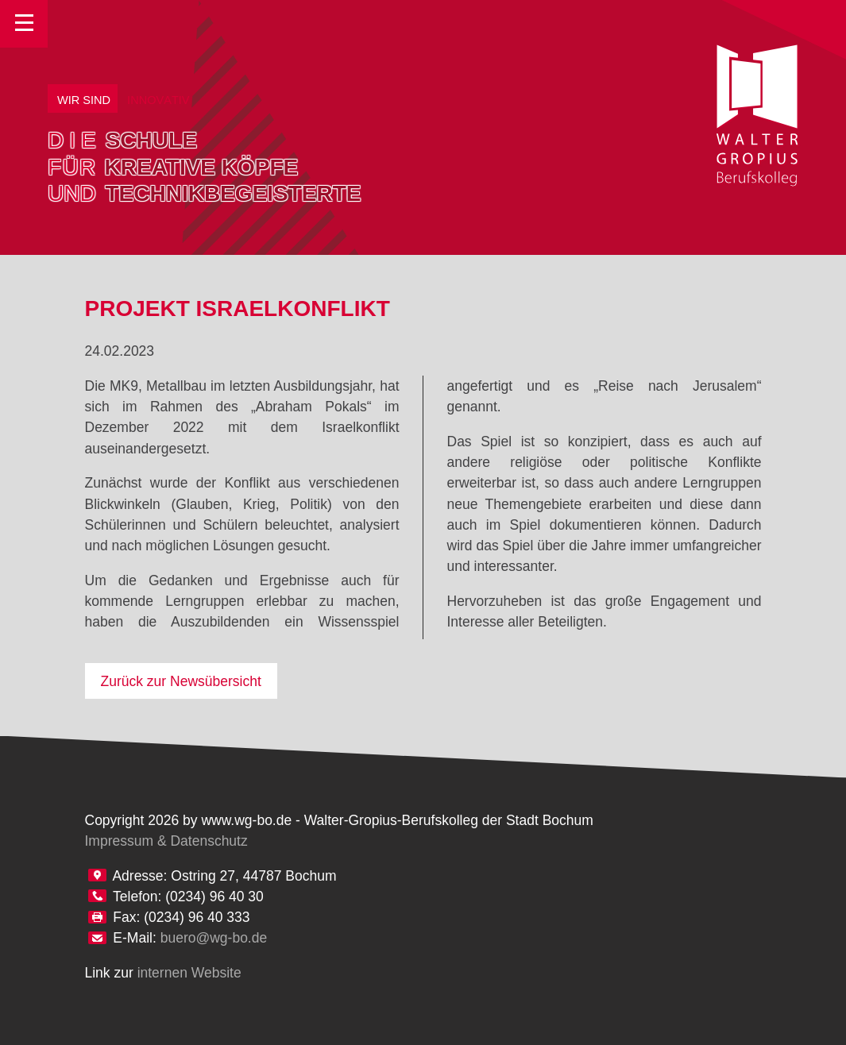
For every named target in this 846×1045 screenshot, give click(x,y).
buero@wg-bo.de (214, 938)
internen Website (189, 973)
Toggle (24, 24)
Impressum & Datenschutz (166, 841)
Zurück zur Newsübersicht (181, 681)
